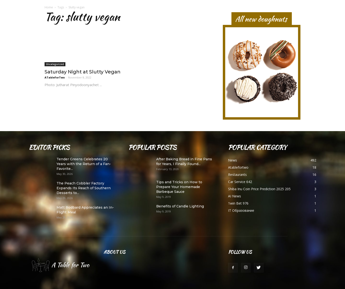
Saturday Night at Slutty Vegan (83, 72)
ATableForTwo (55, 77)
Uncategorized (55, 64)
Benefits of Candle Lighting (180, 206)
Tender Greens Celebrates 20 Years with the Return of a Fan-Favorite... (84, 164)
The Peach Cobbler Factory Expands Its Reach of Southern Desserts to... (84, 188)
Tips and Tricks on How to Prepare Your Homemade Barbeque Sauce (179, 187)
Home (49, 7)
